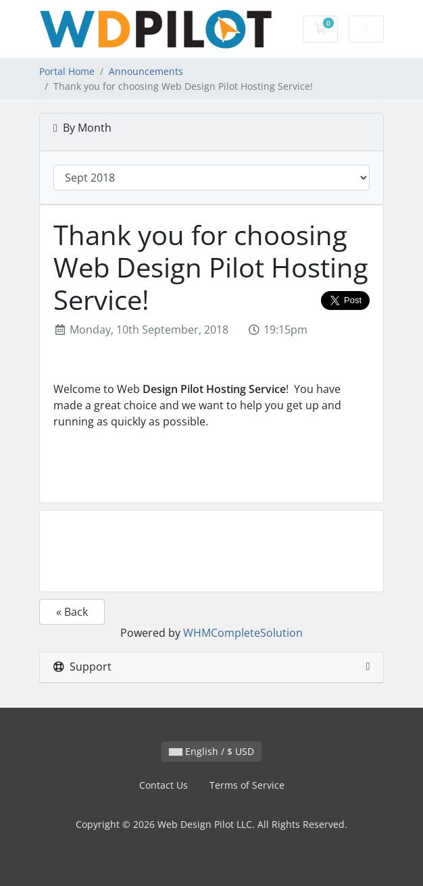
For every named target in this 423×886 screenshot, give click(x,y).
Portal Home (67, 71)
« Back (72, 611)
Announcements (146, 71)
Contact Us (163, 785)
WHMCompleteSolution (243, 632)
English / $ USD (211, 751)
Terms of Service (246, 785)
